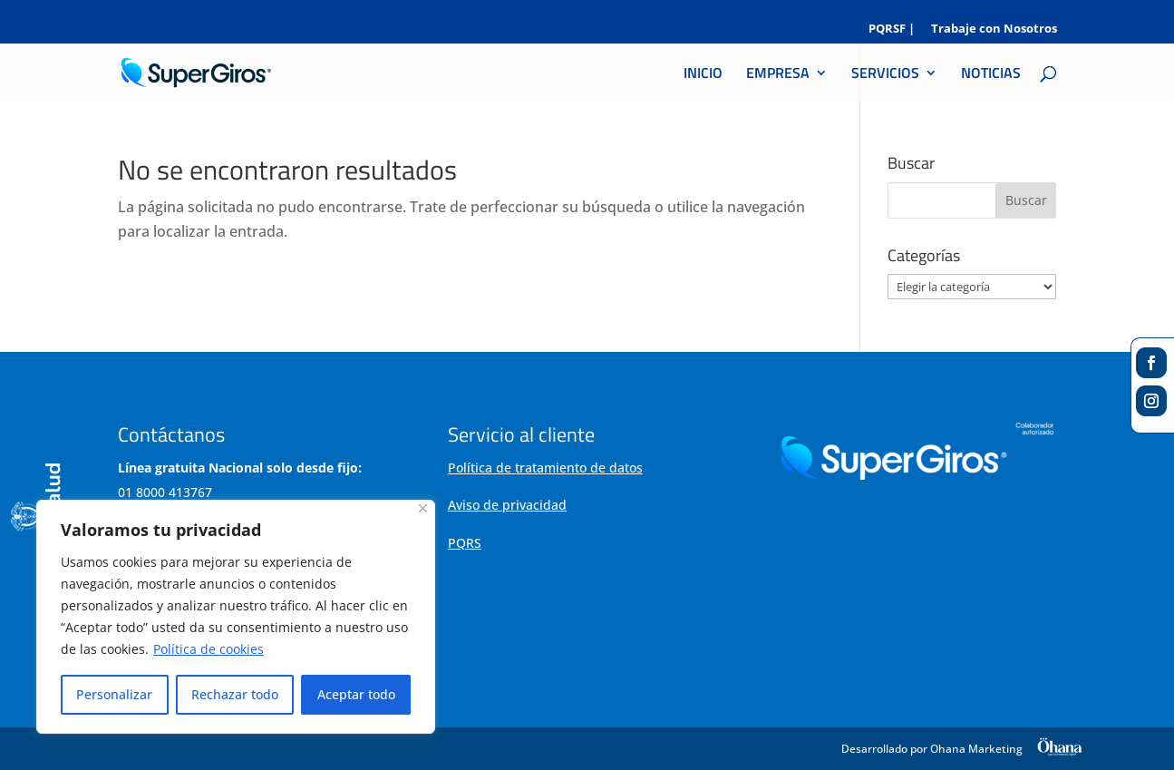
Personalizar (114, 694)
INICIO (703, 74)
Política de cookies (208, 649)
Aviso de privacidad (507, 504)
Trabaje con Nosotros (994, 29)
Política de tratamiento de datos (545, 467)
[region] (235, 617)
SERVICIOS (885, 74)
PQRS (464, 542)
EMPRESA (778, 74)
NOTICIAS (991, 74)
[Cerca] (423, 508)
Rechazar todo (234, 694)
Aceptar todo (356, 694)
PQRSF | (891, 29)
